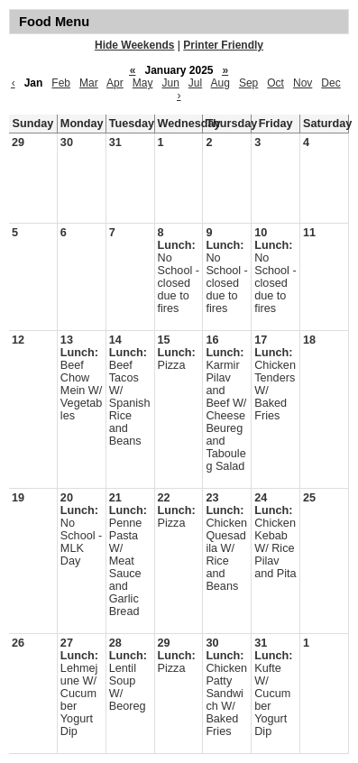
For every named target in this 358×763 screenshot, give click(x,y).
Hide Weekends (134, 45)
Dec (330, 83)
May (143, 83)
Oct (275, 83)
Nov (302, 83)
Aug (220, 83)
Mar (88, 83)
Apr (115, 83)
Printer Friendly (223, 45)
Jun (170, 83)
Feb (60, 83)
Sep (248, 83)
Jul (195, 83)
